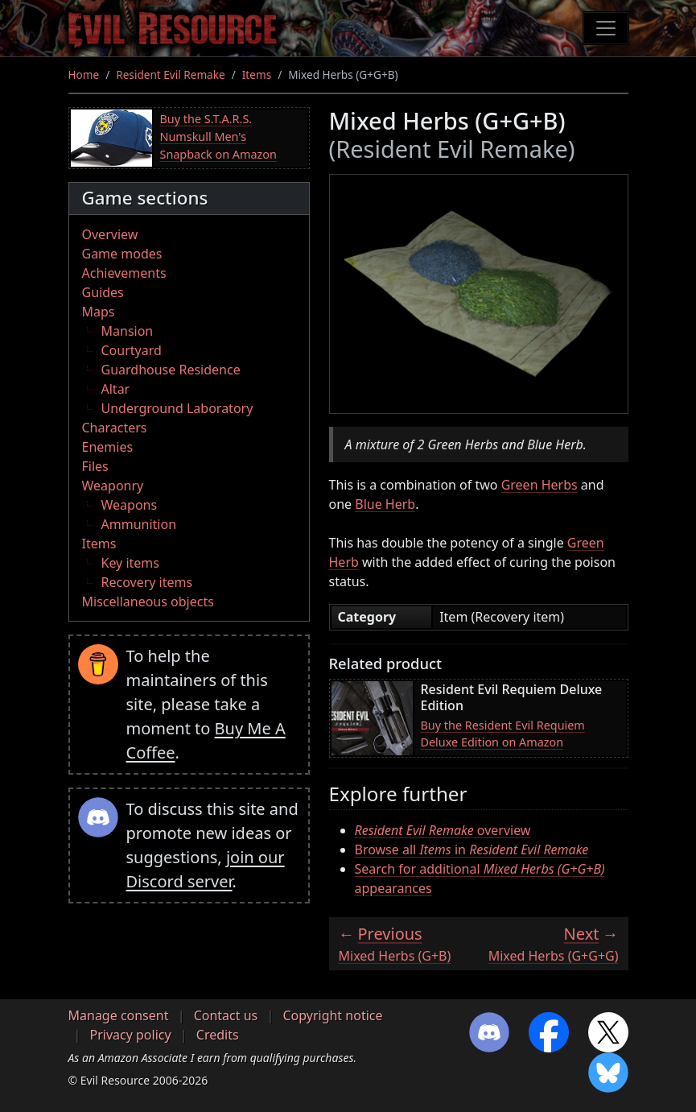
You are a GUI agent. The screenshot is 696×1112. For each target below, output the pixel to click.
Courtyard (131, 350)
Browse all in (472, 849)
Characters (114, 427)
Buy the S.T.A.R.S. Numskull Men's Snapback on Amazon (218, 136)
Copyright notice (332, 1015)
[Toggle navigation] (605, 28)
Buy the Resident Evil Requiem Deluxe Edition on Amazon (503, 733)
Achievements (124, 273)
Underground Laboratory (177, 408)
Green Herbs (539, 485)
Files (95, 466)
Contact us (226, 1015)
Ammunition (139, 524)
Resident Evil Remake (170, 74)
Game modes (122, 253)
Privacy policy (130, 1035)
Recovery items (147, 582)
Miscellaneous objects (148, 601)
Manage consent (118, 1015)
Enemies (108, 447)
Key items (130, 563)
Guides (103, 292)
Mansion (127, 331)
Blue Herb (385, 504)
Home (84, 74)
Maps (98, 311)
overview (443, 830)
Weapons (129, 505)
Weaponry (113, 485)
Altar (115, 389)
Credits (217, 1035)
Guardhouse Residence (171, 369)
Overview (110, 234)
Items (256, 74)
